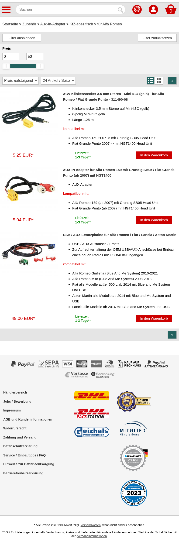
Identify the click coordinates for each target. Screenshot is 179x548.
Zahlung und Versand (19, 437)
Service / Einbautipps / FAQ (24, 455)
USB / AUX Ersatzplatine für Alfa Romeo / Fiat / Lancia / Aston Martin (119, 235)
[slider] (6, 66)
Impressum (12, 410)
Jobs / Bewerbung (17, 401)
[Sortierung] (20, 81)
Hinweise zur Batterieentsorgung (28, 464)
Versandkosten (91, 525)
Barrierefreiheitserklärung (23, 473)
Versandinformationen (92, 536)
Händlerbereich (15, 392)
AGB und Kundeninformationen (27, 419)
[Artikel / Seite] (58, 81)
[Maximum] (35, 56)
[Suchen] (66, 9)
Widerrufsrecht (14, 428)
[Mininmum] (11, 56)
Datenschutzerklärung (20, 446)
